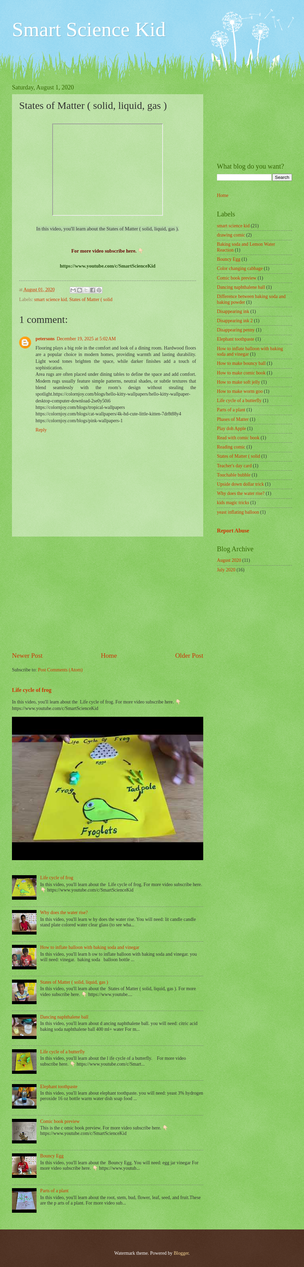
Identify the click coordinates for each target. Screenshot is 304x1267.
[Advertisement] (107, 593)
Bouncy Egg (52, 1155)
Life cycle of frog (32, 690)
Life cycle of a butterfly (62, 1051)
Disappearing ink (233, 311)
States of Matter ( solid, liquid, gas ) (74, 982)
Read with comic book (238, 437)
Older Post (189, 655)
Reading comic (231, 447)
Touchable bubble (233, 475)
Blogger (181, 1253)
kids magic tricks (233, 502)
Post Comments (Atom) (60, 669)
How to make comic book (241, 372)
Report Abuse (233, 530)
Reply (41, 429)
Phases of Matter (233, 419)
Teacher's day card (234, 465)
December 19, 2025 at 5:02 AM (86, 338)
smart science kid (50, 299)
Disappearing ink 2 (235, 320)
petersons (45, 338)
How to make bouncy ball (241, 363)
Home (109, 655)
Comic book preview (60, 1121)
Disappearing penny (236, 329)
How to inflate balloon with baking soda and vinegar (89, 947)
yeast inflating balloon (238, 512)
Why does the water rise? (64, 912)
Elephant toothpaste (59, 1086)
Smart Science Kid (89, 29)
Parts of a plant (54, 1190)
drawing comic (231, 235)
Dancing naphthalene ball (64, 1017)
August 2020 (229, 560)
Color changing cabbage (240, 268)
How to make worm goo (240, 391)
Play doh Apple (231, 428)
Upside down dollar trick (240, 484)
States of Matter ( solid (90, 299)
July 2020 (226, 569)
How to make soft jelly (238, 382)
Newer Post (27, 655)
